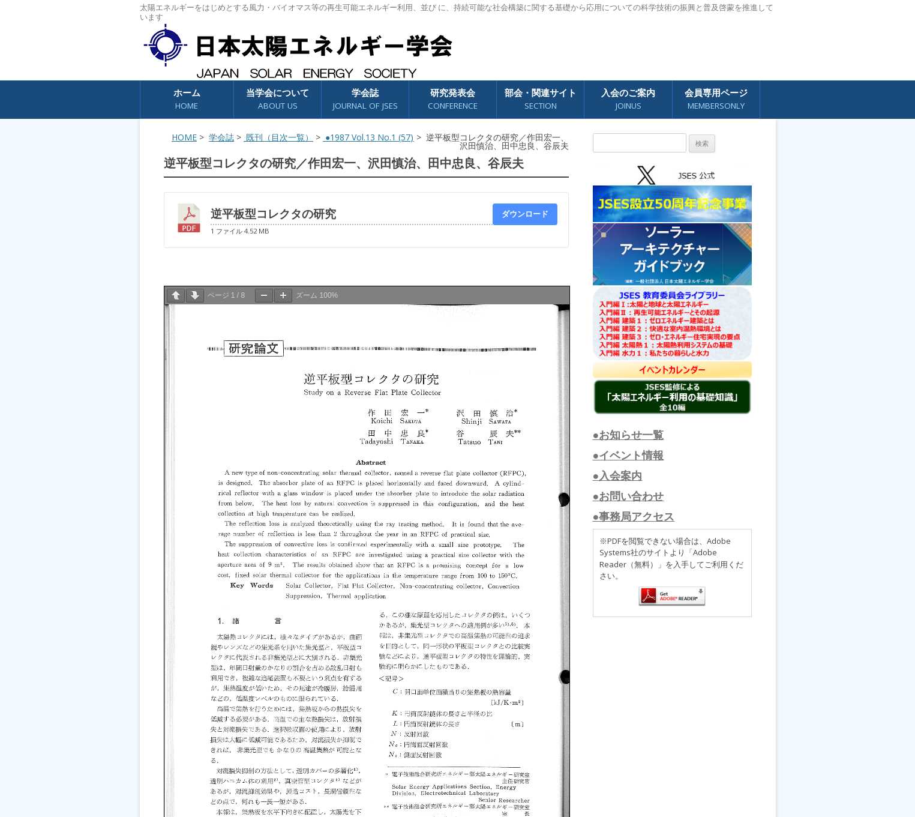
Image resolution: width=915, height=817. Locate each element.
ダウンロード (525, 213)
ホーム (186, 99)
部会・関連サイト (541, 99)
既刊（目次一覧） (278, 137)
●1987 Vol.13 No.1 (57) (368, 137)
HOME (184, 137)
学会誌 (365, 99)
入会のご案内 (628, 99)
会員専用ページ (716, 99)
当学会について (277, 99)
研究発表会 (453, 99)
